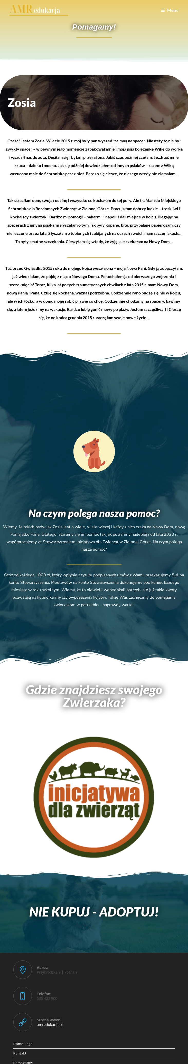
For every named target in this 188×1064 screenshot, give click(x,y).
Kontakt (19, 1053)
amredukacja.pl (50, 1024)
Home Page (23, 1043)
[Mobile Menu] (170, 10)
